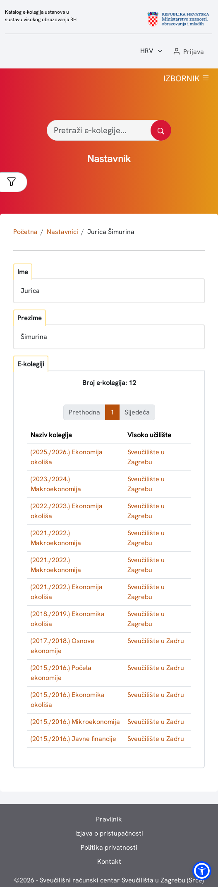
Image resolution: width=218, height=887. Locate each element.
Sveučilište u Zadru (155, 640)
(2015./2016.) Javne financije (73, 738)
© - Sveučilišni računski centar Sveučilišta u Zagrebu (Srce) (109, 880)
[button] (187, 52)
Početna (25, 231)
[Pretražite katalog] (161, 130)
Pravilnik (109, 819)
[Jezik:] (151, 51)
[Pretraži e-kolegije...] (109, 130)
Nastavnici (62, 231)
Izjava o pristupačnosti (109, 833)
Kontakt (109, 861)
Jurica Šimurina (110, 231)
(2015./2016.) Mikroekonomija (75, 721)
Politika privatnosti (109, 847)
